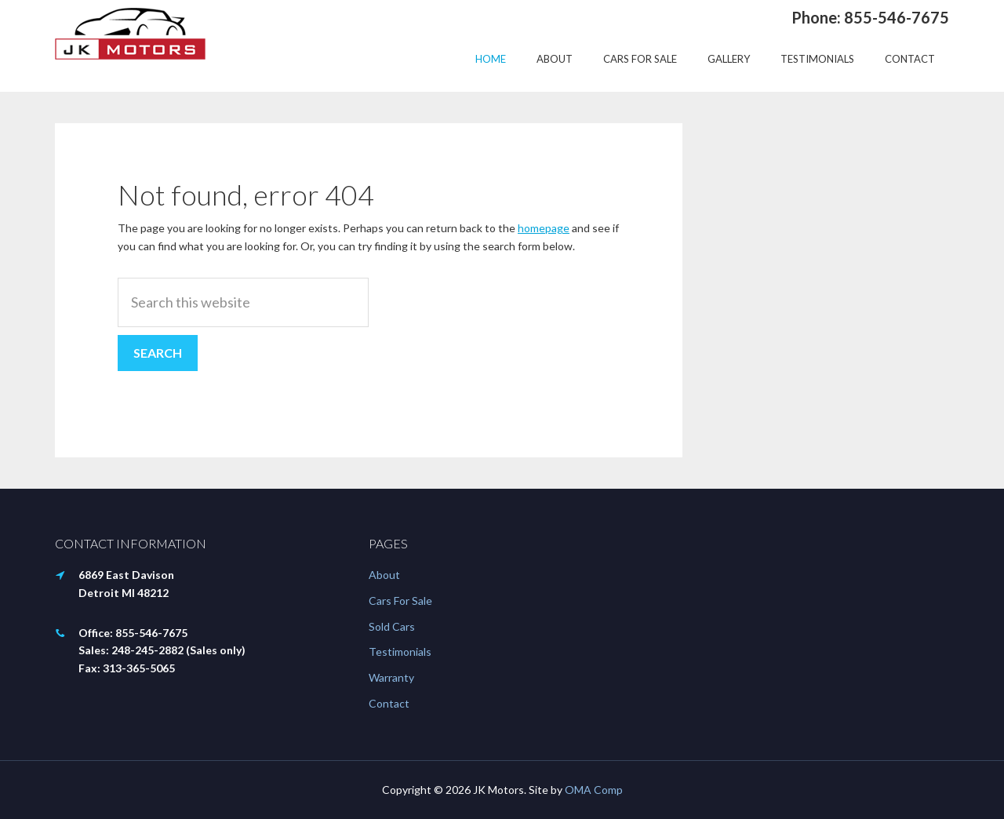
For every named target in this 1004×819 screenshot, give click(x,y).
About (384, 574)
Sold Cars (392, 626)
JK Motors (130, 34)
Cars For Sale (400, 600)
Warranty (391, 677)
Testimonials (400, 651)
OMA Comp (594, 789)
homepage (543, 228)
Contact (389, 703)
